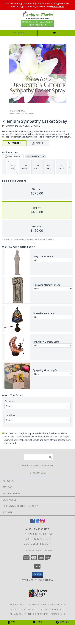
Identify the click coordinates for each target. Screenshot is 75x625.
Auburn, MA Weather (22, 609)
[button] (37, 575)
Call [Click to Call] (12, 622)
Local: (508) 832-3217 (37, 543)
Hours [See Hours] (62, 622)
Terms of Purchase (38, 614)
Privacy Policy (18, 614)
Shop (18, 33)
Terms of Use (58, 614)
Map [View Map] (37, 622)
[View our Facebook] (32, 522)
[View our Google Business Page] (37, 522)
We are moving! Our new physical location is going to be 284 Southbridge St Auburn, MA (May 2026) (37, 5)
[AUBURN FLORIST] (37, 25)
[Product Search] (38, 457)
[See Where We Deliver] (37, 473)
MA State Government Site (49, 609)
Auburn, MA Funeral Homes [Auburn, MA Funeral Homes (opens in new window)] (24, 604)
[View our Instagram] (42, 522)
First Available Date (35, 156)
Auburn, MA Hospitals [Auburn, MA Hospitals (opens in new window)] (53, 604)
